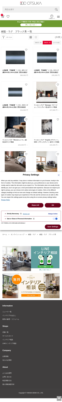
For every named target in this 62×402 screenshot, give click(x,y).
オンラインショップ (17, 234)
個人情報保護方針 (8, 384)
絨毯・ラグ (32, 234)
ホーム (4, 234)
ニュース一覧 (6, 312)
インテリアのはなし (9, 315)
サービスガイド (7, 336)
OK (53, 205)
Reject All (35, 205)
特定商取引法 (6, 380)
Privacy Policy (5, 200)
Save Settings (52, 227)
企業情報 (5, 356)
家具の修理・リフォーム (10, 319)
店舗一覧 (5, 332)
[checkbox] (55, 219)
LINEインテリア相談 (9, 343)
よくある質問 (6, 373)
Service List (26, 214)
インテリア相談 (7, 340)
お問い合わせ (6, 377)
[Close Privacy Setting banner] (58, 175)
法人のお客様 (6, 360)
